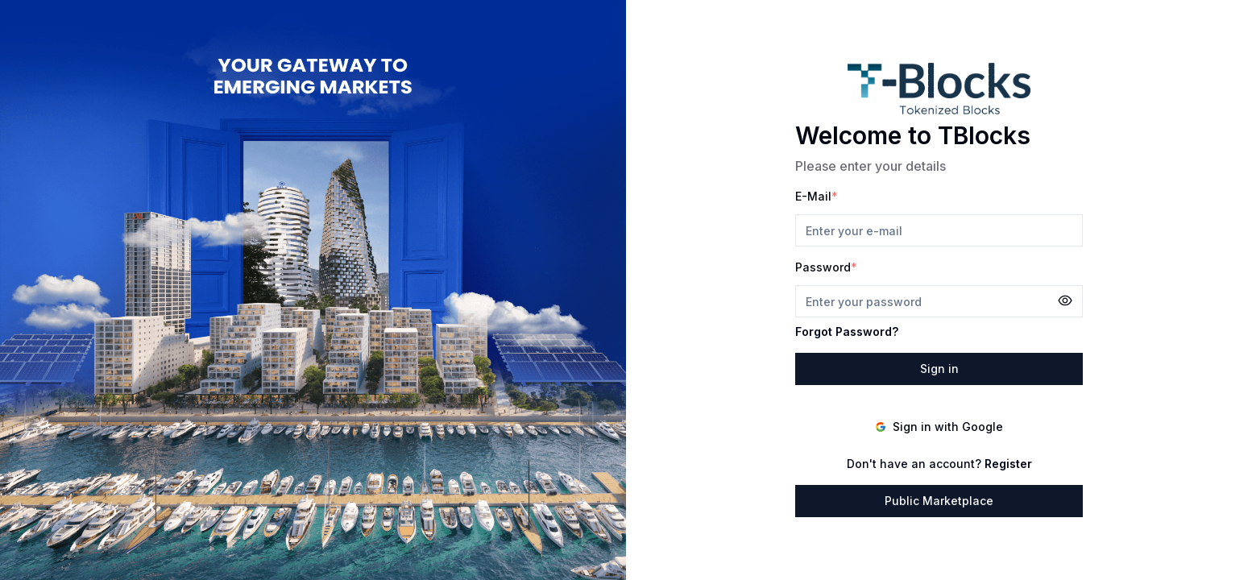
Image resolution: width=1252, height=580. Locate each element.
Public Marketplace (939, 501)
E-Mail (813, 196)
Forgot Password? (846, 331)
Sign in (939, 368)
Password (823, 267)
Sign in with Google (939, 426)
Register (1008, 463)
